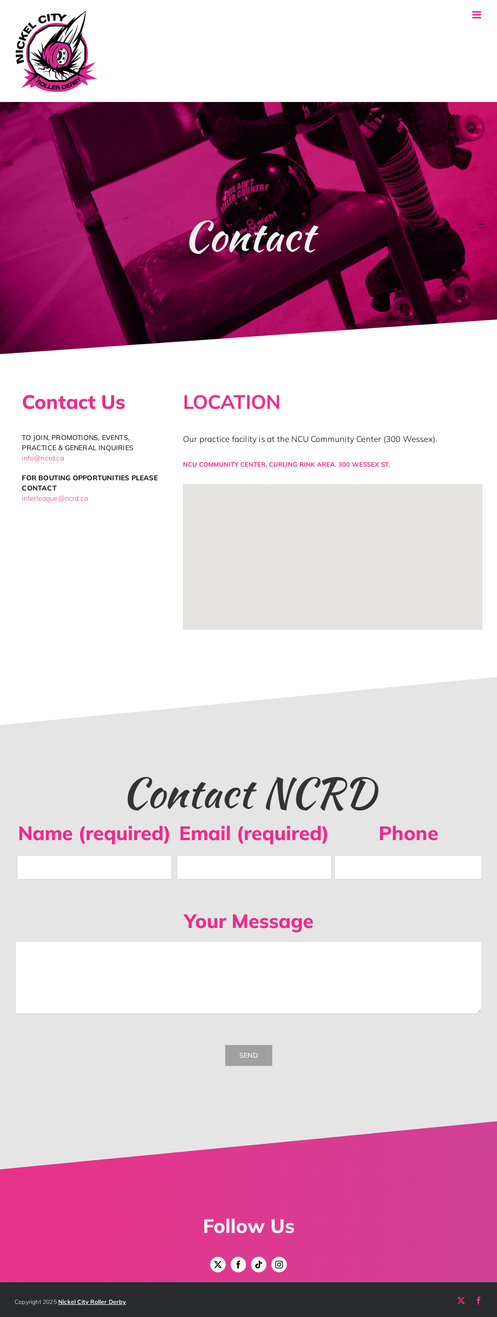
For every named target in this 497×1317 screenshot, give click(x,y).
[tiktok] (258, 1264)
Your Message (249, 921)
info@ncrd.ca (43, 458)
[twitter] (218, 1264)
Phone (408, 833)
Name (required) (94, 833)
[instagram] (279, 1264)
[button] (332, 551)
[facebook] (238, 1264)
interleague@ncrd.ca (55, 498)
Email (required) (254, 833)
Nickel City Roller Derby (92, 1301)
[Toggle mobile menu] (477, 15)
